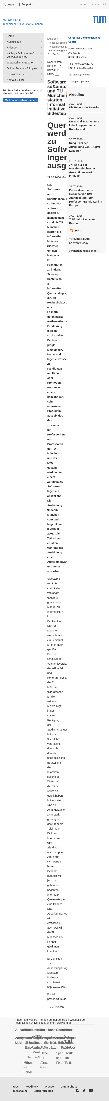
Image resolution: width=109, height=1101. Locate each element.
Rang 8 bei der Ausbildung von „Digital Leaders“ (84, 147)
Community (62, 1030)
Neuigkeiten (40, 41)
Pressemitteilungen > (59, 46)
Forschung (46, 1030)
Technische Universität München (99, 18)
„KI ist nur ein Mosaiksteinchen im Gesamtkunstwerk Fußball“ (82, 170)
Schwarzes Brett (40, 73)
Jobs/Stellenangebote (40, 62)
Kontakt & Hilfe (40, 79)
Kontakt (31, 1062)
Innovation (54, 1030)
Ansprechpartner (80, 81)
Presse (49, 1086)
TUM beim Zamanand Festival (82, 221)
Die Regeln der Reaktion (84, 107)
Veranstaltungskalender (83, 250)
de (80, 4)
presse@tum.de (56, 998)
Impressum (19, 1090)
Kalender (40, 47)
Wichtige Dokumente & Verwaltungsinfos (40, 53)
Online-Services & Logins (40, 68)
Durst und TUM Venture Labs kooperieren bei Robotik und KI (84, 125)
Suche (99, 4)
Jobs (15, 1086)
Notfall (71, 1053)
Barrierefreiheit (43, 1090)
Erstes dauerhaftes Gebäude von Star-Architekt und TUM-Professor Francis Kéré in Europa (85, 198)
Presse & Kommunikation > (62, 42)
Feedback (32, 1086)
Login (9, 4)
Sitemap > (52, 38)
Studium (29, 1030)
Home (10, 35)
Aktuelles (21, 1030)
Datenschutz (69, 1086)
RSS (75, 231)
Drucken (57, 1007)
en (85, 4)
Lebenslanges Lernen (37, 1033)
